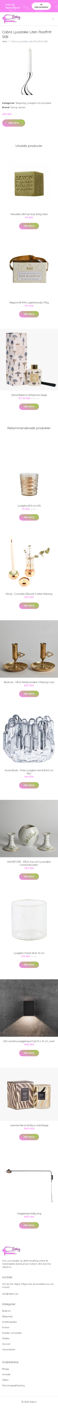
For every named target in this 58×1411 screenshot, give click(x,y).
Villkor (5, 1379)
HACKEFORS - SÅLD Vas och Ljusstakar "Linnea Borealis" (29, 863)
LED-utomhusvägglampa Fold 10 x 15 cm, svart (29, 1041)
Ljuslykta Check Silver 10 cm (29, 953)
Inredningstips (9, 1321)
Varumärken (8, 1349)
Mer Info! (13, 123)
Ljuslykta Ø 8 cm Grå (29, 505)
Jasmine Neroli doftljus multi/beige (29, 1125)
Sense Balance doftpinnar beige (29, 395)
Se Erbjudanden (41, 5)
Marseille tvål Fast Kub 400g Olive (29, 214)
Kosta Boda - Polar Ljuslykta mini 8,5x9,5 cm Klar (29, 772)
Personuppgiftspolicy (13, 1385)
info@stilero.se (10, 1293)
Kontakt (6, 1374)
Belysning (21, 103)
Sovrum (6, 1344)
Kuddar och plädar (12, 1332)
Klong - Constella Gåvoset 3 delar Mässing (29, 593)
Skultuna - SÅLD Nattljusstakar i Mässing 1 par (29, 682)
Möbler (6, 1338)
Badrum (6, 1310)
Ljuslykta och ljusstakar (39, 103)
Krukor (5, 1327)
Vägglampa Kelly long (29, 1213)
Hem (4, 41)
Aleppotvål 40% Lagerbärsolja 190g (29, 302)
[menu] (53, 19)
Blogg (5, 1368)
